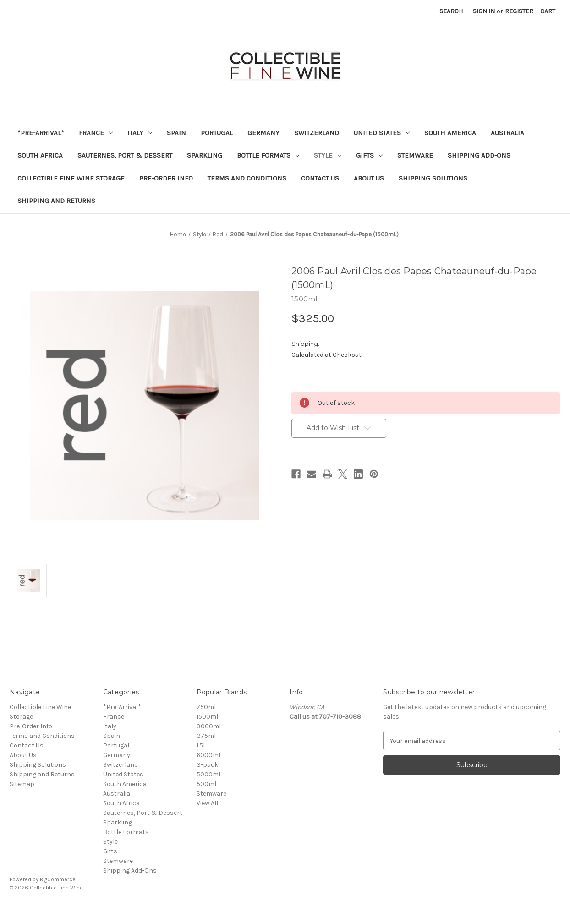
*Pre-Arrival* (40, 133)
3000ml (209, 726)
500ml (206, 784)
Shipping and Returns (56, 200)
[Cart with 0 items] (547, 11)
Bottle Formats (268, 155)
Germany (263, 133)
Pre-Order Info (166, 178)
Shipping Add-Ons (479, 155)
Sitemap (22, 784)
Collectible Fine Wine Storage (71, 178)
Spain (176, 133)
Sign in (484, 11)
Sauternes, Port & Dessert (124, 155)
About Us (369, 178)
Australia (507, 133)
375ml (206, 736)
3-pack (207, 765)
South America (450, 133)
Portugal (217, 133)
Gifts (369, 155)
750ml (206, 707)
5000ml (208, 774)
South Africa (40, 155)
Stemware (415, 155)
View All (207, 803)
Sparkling (204, 155)
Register (519, 11)
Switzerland (316, 133)
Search (451, 11)
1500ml (207, 716)
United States (382, 133)
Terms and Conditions (247, 178)
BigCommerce (58, 879)
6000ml (208, 755)
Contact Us (320, 178)
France (96, 133)
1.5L (201, 745)
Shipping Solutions (433, 178)
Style (327, 155)
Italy (139, 133)
